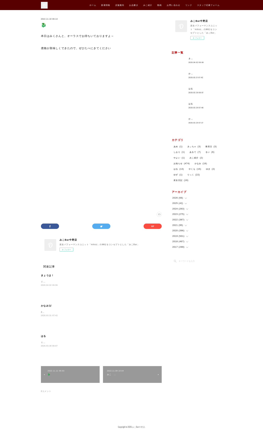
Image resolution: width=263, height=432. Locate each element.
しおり (179, 152)
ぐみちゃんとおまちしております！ (59, 282)
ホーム (92, 5)
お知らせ (182, 163)
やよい (179, 158)
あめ (178, 146)
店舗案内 (119, 5)
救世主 (211, 146)
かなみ (201, 163)
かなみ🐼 (46, 305)
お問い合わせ (173, 5)
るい (210, 152)
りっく (193, 175)
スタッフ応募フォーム (208, 5)
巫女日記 (181, 180)
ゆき (210, 169)
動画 (159, 5)
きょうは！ (47, 275)
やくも (195, 169)
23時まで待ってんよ (51, 312)
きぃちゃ (194, 146)
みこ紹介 (147, 5)
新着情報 (105, 5)
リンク (188, 5)
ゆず (178, 175)
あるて (195, 152)
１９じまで (46, 342)
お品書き (133, 5)
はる (43, 336)
